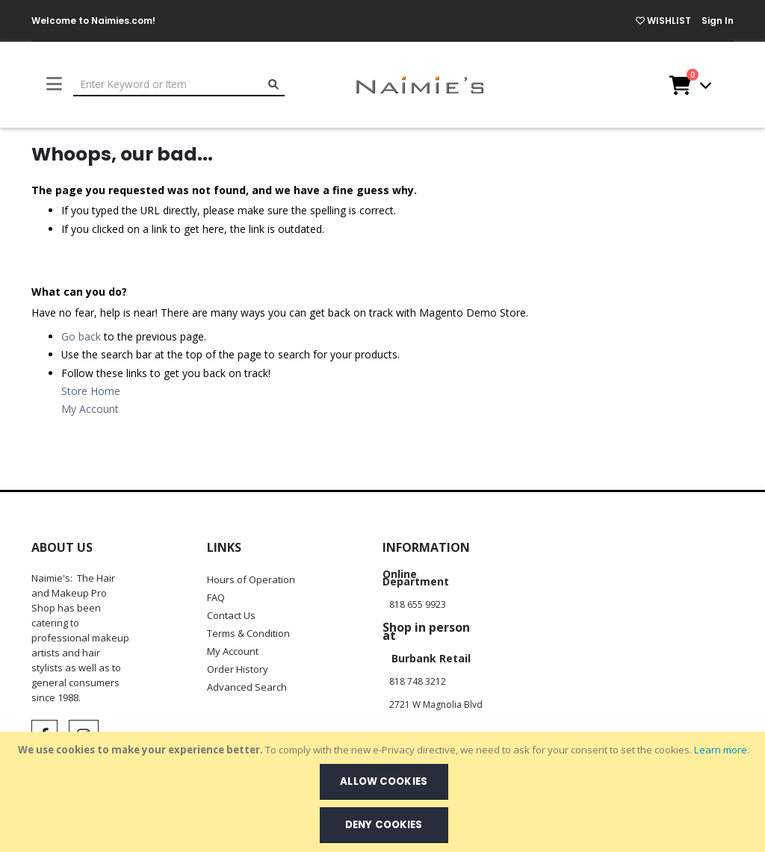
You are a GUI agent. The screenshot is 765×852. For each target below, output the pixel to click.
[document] (384, 792)
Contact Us (231, 615)
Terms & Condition (248, 633)
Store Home (90, 391)
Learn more (720, 749)
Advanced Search (247, 687)
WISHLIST (663, 20)
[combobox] (179, 84)
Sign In (717, 20)
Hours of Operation (251, 579)
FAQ (216, 597)
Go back (81, 336)
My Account (90, 409)
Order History (237, 669)
